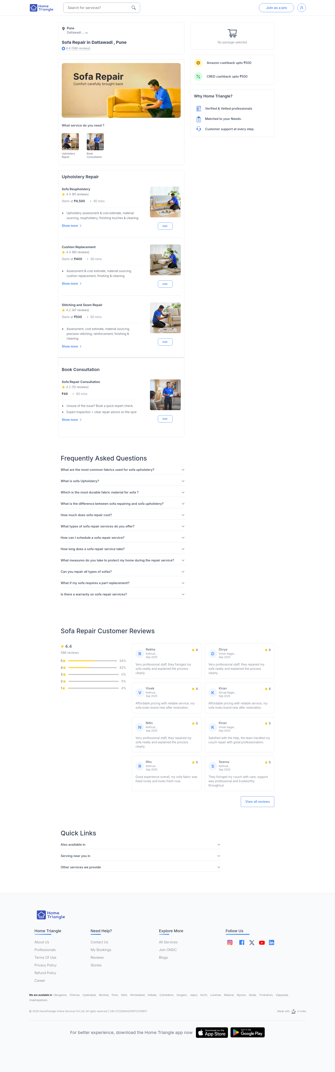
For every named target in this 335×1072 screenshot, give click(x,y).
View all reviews (257, 802)
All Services (168, 942)
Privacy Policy (45, 965)
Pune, (115, 995)
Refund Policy (45, 973)
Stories (96, 965)
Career (39, 980)
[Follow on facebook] (242, 942)
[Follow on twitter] (253, 942)
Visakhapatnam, (38, 1000)
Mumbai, (104, 995)
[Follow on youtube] (264, 942)
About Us (41, 942)
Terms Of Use (45, 957)
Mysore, (242, 995)
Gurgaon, (182, 995)
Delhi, (124, 995)
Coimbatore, (167, 995)
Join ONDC (168, 950)
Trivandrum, (266, 995)
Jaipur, (194, 995)
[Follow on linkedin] (274, 942)
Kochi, (204, 995)
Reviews (97, 957)
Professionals (45, 950)
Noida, (253, 995)
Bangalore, (61, 995)
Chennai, (75, 995)
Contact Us (99, 942)
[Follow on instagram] (230, 942)
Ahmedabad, (138, 995)
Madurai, (229, 995)
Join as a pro (276, 8)
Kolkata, (153, 995)
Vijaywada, (282, 995)
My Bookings (101, 950)
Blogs (163, 957)
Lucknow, (216, 995)
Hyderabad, (90, 995)
